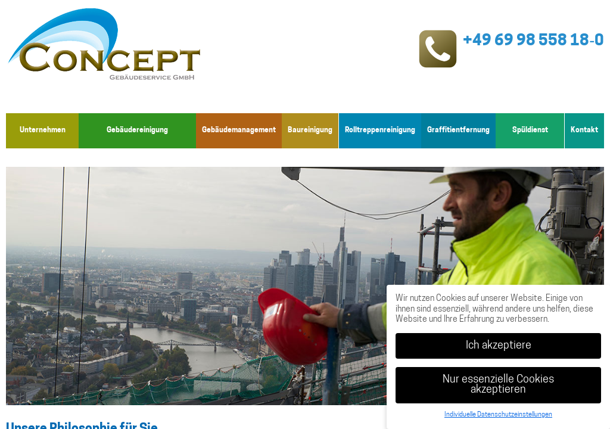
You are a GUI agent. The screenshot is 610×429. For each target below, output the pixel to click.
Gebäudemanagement (239, 130)
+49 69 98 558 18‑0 (533, 41)
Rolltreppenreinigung (380, 130)
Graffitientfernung (458, 130)
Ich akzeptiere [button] (498, 346)
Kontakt (584, 130)
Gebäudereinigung (137, 130)
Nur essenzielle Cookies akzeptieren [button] (498, 385)
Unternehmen (43, 130)
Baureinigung (310, 130)
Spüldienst (530, 130)
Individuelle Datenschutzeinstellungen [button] (498, 415)
